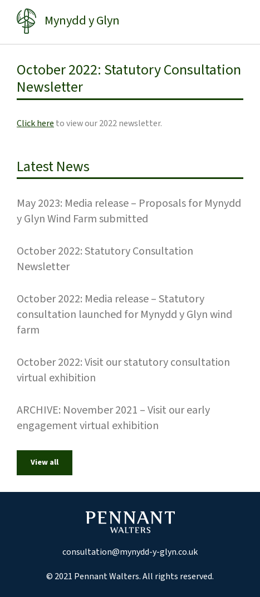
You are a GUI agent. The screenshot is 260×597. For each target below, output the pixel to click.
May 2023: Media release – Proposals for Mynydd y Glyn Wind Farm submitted (129, 211)
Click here (35, 123)
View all (44, 462)
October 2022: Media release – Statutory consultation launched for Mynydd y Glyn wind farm (124, 314)
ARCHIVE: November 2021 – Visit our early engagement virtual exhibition (113, 418)
